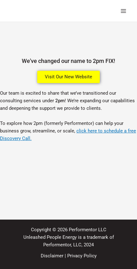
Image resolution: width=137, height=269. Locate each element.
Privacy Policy (82, 256)
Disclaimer (52, 256)
